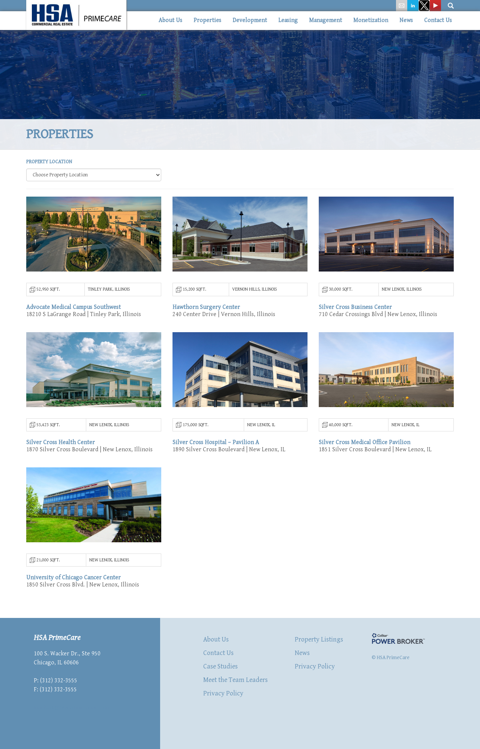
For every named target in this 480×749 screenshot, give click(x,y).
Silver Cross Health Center (60, 442)
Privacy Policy (223, 693)
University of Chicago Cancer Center (73, 577)
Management (325, 20)
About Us (170, 20)
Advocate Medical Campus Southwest (73, 307)
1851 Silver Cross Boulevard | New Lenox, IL (375, 449)
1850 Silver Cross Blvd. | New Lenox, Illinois (82, 584)
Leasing (288, 20)
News (406, 20)
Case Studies (220, 666)
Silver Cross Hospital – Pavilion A (215, 442)
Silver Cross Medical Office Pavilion (364, 442)
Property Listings (319, 639)
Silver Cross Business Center (355, 307)
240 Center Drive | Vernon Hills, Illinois (223, 314)
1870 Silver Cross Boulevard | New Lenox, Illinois (89, 449)
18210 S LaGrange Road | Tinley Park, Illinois (83, 314)
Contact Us (438, 20)
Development (249, 20)
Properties (207, 20)
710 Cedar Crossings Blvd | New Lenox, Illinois (378, 314)
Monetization (370, 20)
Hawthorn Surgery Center (206, 307)
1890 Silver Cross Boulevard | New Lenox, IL (228, 449)
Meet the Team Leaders (235, 680)
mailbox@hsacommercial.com (71, 707)
